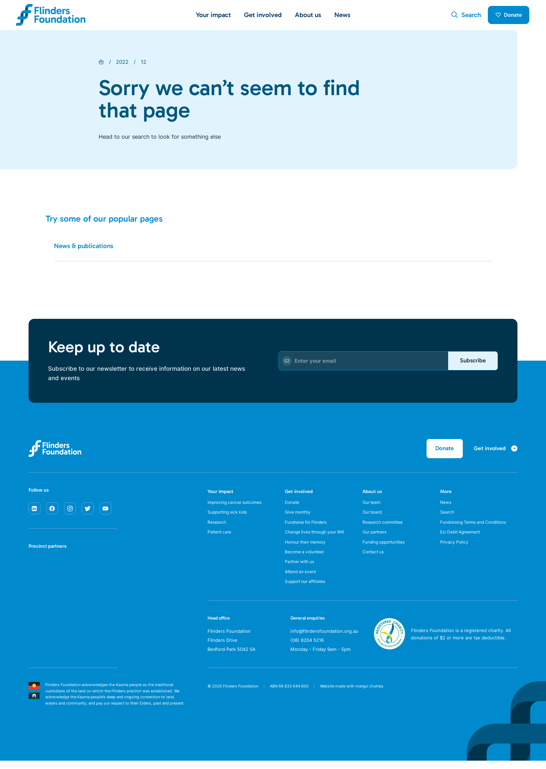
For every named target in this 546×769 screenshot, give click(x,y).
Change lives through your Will (318, 537)
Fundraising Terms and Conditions (477, 527)
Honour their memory (308, 547)
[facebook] (52, 512)
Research (218, 527)
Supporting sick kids (229, 516)
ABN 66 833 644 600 (289, 694)
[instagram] (70, 512)
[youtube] (105, 512)
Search (447, 516)
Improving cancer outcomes (238, 506)
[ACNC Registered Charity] (389, 655)
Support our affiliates (308, 589)
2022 (122, 64)
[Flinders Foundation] (51, 16)
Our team (372, 506)
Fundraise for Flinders (309, 527)
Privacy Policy (454, 547)
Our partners (376, 537)
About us (372, 495)
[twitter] (88, 512)
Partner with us (301, 568)
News (342, 16)
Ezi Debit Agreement (462, 537)
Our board (373, 516)
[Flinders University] (38, 598)
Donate (507, 16)
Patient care (221, 537)
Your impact (220, 495)
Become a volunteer (306, 558)
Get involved (299, 495)
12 (143, 64)
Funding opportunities (386, 547)
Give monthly (299, 516)
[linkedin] (34, 512)
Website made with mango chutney (351, 694)
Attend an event (302, 579)
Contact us (374, 558)
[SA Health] (38, 571)
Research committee (384, 527)
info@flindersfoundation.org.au (324, 639)
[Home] (101, 64)
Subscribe (471, 363)
